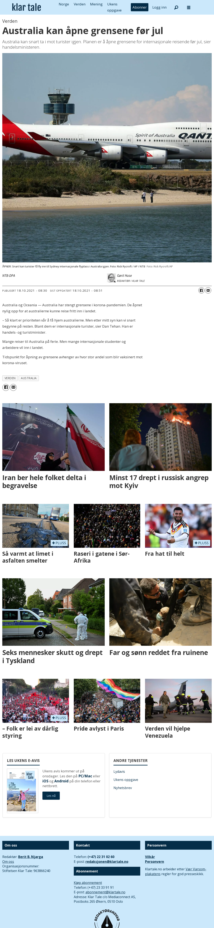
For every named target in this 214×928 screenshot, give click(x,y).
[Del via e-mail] (208, 290)
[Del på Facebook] (201, 290)
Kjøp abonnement (88, 882)
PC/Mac (85, 776)
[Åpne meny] (189, 7)
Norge (64, 4)
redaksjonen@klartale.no (106, 861)
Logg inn (159, 7)
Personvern (154, 861)
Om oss (8, 861)
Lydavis (119, 771)
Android (61, 781)
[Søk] (176, 7)
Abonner (139, 7)
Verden (79, 4)
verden (10, 378)
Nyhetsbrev (122, 788)
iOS (45, 781)
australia (29, 378)
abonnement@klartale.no (105, 892)
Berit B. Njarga (30, 856)
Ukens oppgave (125, 779)
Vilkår (150, 856)
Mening (96, 4)
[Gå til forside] (26, 7)
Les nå (51, 796)
